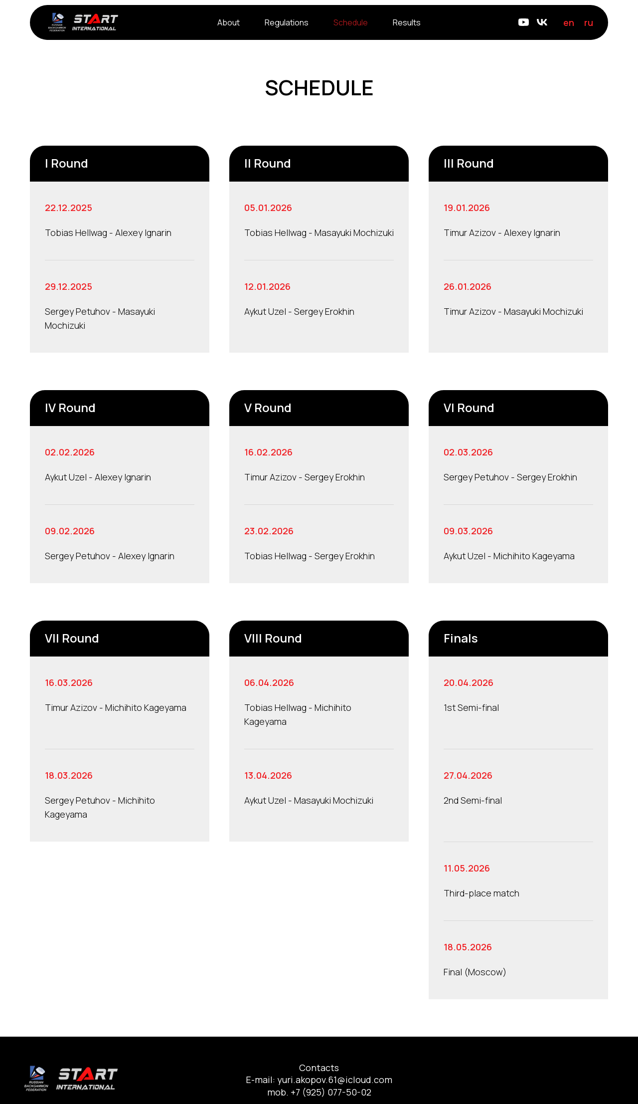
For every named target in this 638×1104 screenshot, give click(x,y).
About (228, 22)
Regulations (287, 22)
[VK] (542, 22)
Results (407, 22)
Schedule (350, 22)
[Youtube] (523, 22)
